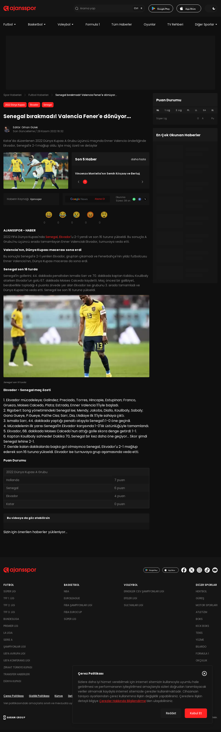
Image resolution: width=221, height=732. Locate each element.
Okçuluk (201, 662)
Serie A (8, 642)
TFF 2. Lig (9, 607)
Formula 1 (93, 27)
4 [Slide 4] (123, 184)
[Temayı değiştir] (211, 9)
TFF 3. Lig (9, 614)
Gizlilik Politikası (39, 698)
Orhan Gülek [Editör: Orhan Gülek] (30, 130)
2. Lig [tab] (179, 112)
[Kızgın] (90, 220)
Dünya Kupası (12, 683)
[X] (145, 201)
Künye (59, 698)
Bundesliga (11, 621)
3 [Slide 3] (110, 184)
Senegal (48, 107)
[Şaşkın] (104, 220)
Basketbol (37, 27)
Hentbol (201, 593)
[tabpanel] (185, 121)
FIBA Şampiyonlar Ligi (78, 607)
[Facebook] (139, 201)
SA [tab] (204, 112)
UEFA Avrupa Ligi (14, 656)
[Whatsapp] (134, 201)
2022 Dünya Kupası (15, 107)
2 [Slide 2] (98, 184)
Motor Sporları (207, 607)
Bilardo (201, 649)
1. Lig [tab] (167, 112)
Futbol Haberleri (38, 97)
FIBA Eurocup (73, 614)
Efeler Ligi (130, 600)
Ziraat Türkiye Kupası (17, 669)
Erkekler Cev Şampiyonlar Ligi (144, 593)
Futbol (9, 27)
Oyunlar (150, 27)
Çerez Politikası (13, 698)
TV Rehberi (175, 27)
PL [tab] (188, 112)
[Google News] (87, 201)
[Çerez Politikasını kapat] (204, 673)
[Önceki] (78, 184)
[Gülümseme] (49, 220)
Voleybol (66, 27)
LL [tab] (196, 112)
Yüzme (200, 642)
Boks (199, 621)
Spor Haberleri (12, 97)
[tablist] (185, 113)
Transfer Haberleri (16, 676)
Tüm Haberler (121, 27)
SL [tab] (157, 112)
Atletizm (201, 614)
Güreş (200, 600)
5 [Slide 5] (136, 184)
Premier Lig (10, 628)
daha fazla (138, 161)
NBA (66, 593)
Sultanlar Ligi (133, 607)
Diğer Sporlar (206, 27)
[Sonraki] (142, 184)
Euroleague (72, 600)
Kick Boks (202, 628)
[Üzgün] (76, 220)
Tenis (199, 635)
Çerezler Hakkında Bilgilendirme (122, 701)
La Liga (8, 635)
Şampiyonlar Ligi (14, 649)
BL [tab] (213, 112)
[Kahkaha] (62, 220)
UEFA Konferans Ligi (16, 662)
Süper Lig (9, 593)
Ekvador (34, 107)
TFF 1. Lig (8, 600)
